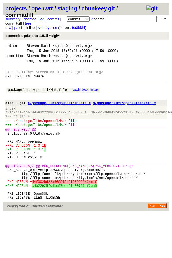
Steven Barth (39, 46)
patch (18, 27)
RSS (162, 233)
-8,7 (16, 143)
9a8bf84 (78, 27)
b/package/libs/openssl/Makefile (124, 111)
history (94, 95)
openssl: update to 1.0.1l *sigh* (32, 36)
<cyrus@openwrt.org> (72, 46)
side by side (47, 27)
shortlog (29, 19)
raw (8, 27)
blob (85, 95)
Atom (153, 233)
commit (53, 19)
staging (67, 8)
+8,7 (26, 143)
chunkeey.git (98, 8)
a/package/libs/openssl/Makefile (59, 111)
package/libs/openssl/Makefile (37, 96)
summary (12, 19)
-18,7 (17, 187)
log (42, 19)
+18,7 (29, 187)
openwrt (42, 8)
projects (16, 8)
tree (28, 23)
